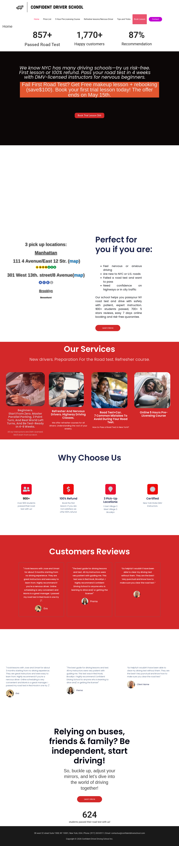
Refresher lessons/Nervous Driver (98, 19)
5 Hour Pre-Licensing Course (67, 19)
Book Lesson (139, 19)
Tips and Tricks (124, 19)
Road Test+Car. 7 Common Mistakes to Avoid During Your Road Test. (111, 417)
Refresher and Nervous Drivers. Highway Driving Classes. (68, 414)
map (74, 261)
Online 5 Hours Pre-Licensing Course (154, 414)
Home (36, 19)
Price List (47, 19)
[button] (155, 19)
